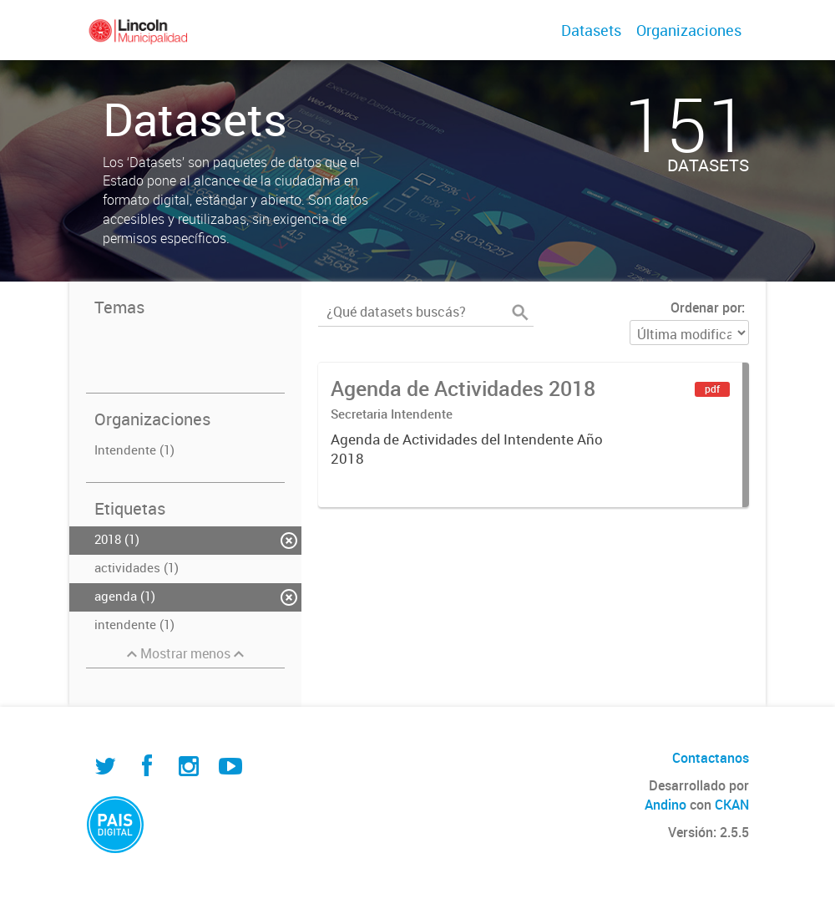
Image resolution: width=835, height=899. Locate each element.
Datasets (591, 30)
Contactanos (710, 758)
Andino (665, 804)
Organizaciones (688, 30)
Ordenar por (706, 307)
